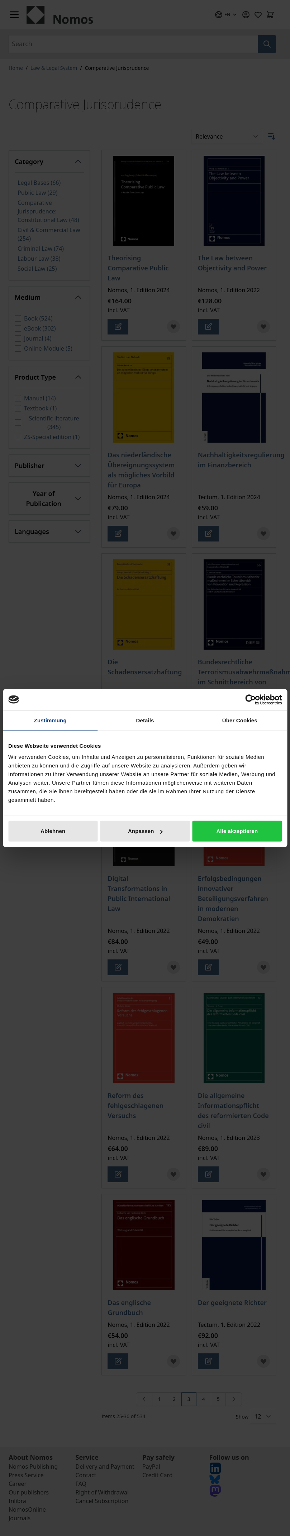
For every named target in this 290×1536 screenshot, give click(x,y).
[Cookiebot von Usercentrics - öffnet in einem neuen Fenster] (250, 699)
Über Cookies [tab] (239, 720)
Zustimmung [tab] (50, 720)
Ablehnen (53, 831)
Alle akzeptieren (237, 831)
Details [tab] (145, 720)
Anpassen (145, 831)
